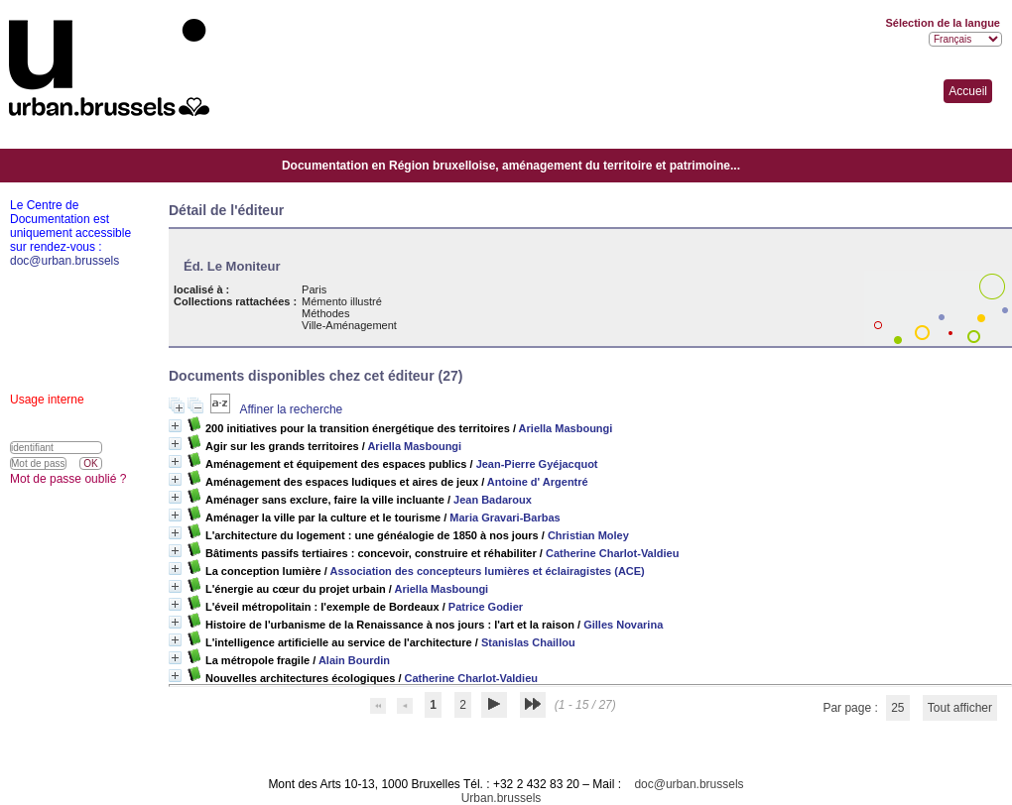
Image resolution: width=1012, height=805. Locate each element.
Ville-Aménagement (349, 325)
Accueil (968, 91)
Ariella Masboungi (566, 428)
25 (897, 708)
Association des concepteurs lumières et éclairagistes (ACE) (486, 571)
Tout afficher (960, 708)
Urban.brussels (501, 798)
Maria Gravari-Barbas (504, 517)
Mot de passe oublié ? (68, 479)
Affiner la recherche (290, 409)
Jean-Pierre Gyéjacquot (537, 464)
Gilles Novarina (623, 625)
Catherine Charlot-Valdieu (612, 553)
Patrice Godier (485, 607)
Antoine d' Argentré (537, 482)
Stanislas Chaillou (528, 642)
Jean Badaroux (492, 500)
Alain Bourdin (354, 660)
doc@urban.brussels (688, 784)
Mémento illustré (342, 301)
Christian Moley (588, 535)
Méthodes (325, 313)
